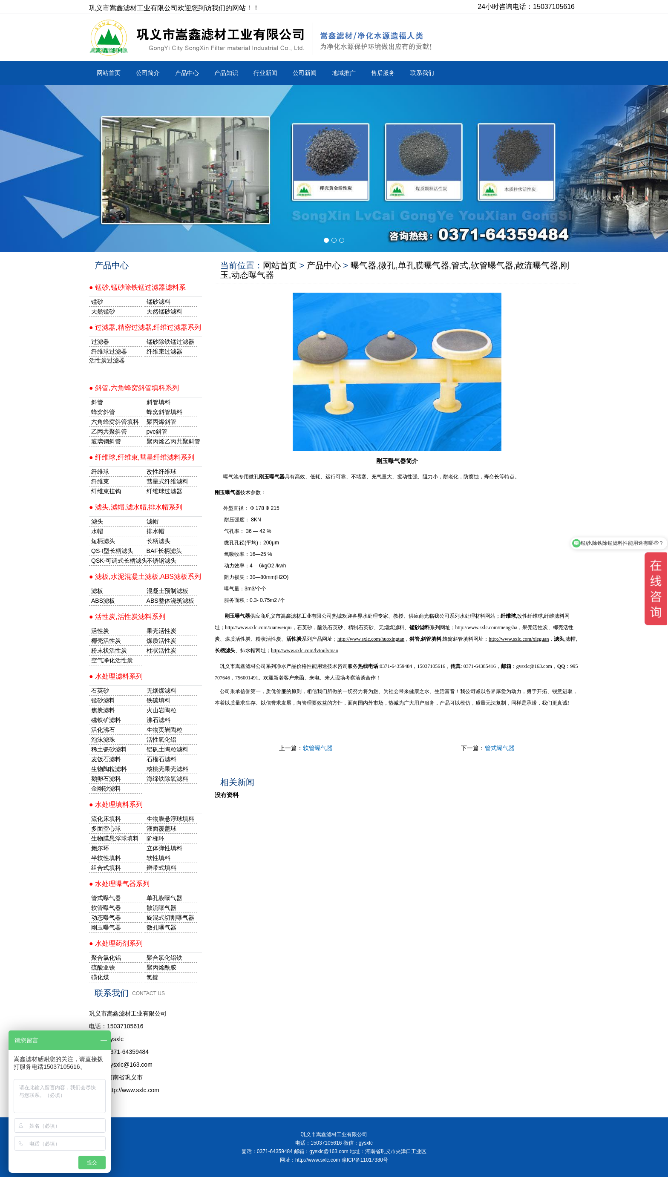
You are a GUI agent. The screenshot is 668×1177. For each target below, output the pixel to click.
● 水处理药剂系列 (116, 943)
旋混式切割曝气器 (170, 917)
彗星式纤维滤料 (167, 481)
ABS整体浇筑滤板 (170, 600)
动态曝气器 (106, 917)
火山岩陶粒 (161, 710)
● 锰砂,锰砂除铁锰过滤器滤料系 (137, 287)
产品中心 (187, 72)
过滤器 (100, 341)
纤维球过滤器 (109, 351)
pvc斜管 (157, 431)
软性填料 (158, 858)
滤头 (97, 521)
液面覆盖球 (161, 828)
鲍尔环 (100, 848)
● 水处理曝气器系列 (119, 883)
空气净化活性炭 (112, 660)
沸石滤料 (158, 720)
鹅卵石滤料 (106, 778)
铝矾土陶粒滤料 (167, 749)
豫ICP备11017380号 (365, 1160)
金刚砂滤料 (106, 788)
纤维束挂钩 (106, 491)
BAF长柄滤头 (164, 550)
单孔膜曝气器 (164, 898)
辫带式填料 (161, 867)
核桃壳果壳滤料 (167, 768)
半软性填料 (106, 858)
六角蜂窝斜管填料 (115, 421)
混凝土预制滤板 (167, 590)
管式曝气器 (500, 748)
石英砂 (100, 690)
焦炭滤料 (103, 710)
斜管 (97, 402)
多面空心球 (106, 828)
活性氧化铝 (161, 739)
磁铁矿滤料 (106, 720)
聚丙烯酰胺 (161, 967)
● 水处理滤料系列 (116, 676)
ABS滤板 (103, 600)
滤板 (97, 590)
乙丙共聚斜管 (109, 431)
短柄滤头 (103, 541)
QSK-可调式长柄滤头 (116, 560)
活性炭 (100, 630)
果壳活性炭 (161, 630)
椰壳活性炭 (106, 640)
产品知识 (226, 72)
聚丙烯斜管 (161, 421)
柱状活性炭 (161, 650)
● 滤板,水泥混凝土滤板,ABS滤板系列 (145, 576)
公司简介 (148, 72)
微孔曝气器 (161, 927)
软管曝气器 (318, 748)
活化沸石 (103, 729)
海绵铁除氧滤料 (167, 778)
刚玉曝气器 (227, 492)
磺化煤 (100, 977)
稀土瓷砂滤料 (109, 749)
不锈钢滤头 (161, 560)
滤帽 (152, 521)
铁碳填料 (158, 700)
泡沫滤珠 (103, 739)
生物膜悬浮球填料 (170, 818)
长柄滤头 (158, 541)
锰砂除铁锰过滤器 (170, 341)
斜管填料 (158, 402)
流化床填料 (106, 818)
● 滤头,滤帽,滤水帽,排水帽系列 (135, 507)
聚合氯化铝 (106, 957)
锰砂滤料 (103, 700)
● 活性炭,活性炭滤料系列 (127, 616)
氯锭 (152, 977)
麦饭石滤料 (106, 759)
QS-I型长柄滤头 (112, 550)
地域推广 (344, 72)
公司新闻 (305, 72)
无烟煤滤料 (161, 690)
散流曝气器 (161, 907)
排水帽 (155, 531)
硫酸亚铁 (103, 967)
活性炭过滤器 (107, 360)
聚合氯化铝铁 (164, 957)
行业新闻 (265, 72)
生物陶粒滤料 (109, 768)
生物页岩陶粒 (164, 729)
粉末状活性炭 (109, 650)
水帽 (97, 531)
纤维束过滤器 (164, 351)
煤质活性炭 (161, 640)
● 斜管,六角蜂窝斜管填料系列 (134, 387)
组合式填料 (106, 867)
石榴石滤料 (161, 759)
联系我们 (422, 72)
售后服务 (383, 72)
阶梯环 (155, 838)
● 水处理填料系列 (116, 804)
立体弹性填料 (164, 848)
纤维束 (100, 481)
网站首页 (109, 72)
